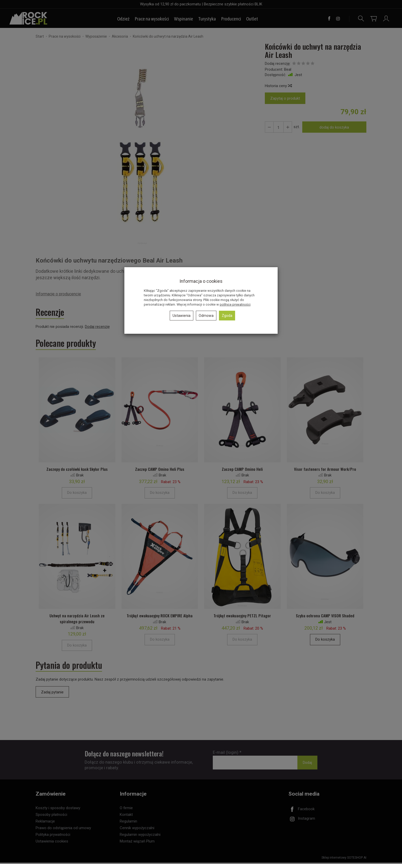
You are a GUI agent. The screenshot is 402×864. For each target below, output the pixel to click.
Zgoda (227, 316)
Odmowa (206, 316)
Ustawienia (181, 316)
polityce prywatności (235, 304)
